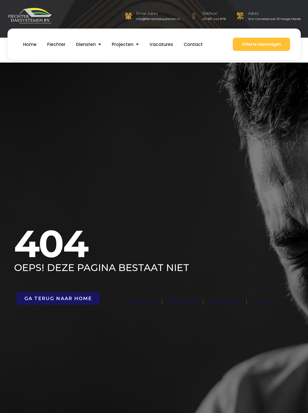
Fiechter (56, 44)
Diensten (88, 44)
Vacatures (161, 44)
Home (30, 44)
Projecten (125, 44)
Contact (193, 44)
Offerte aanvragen (261, 44)
